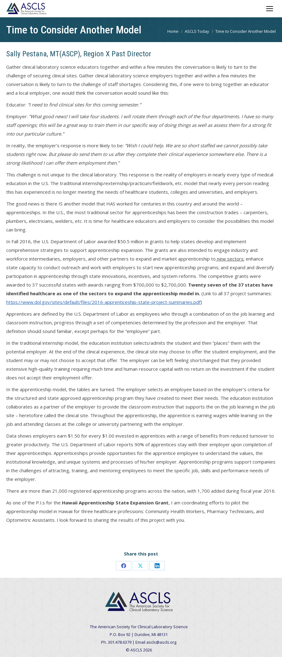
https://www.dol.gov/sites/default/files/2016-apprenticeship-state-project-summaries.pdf (103, 302)
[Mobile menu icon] (269, 8)
